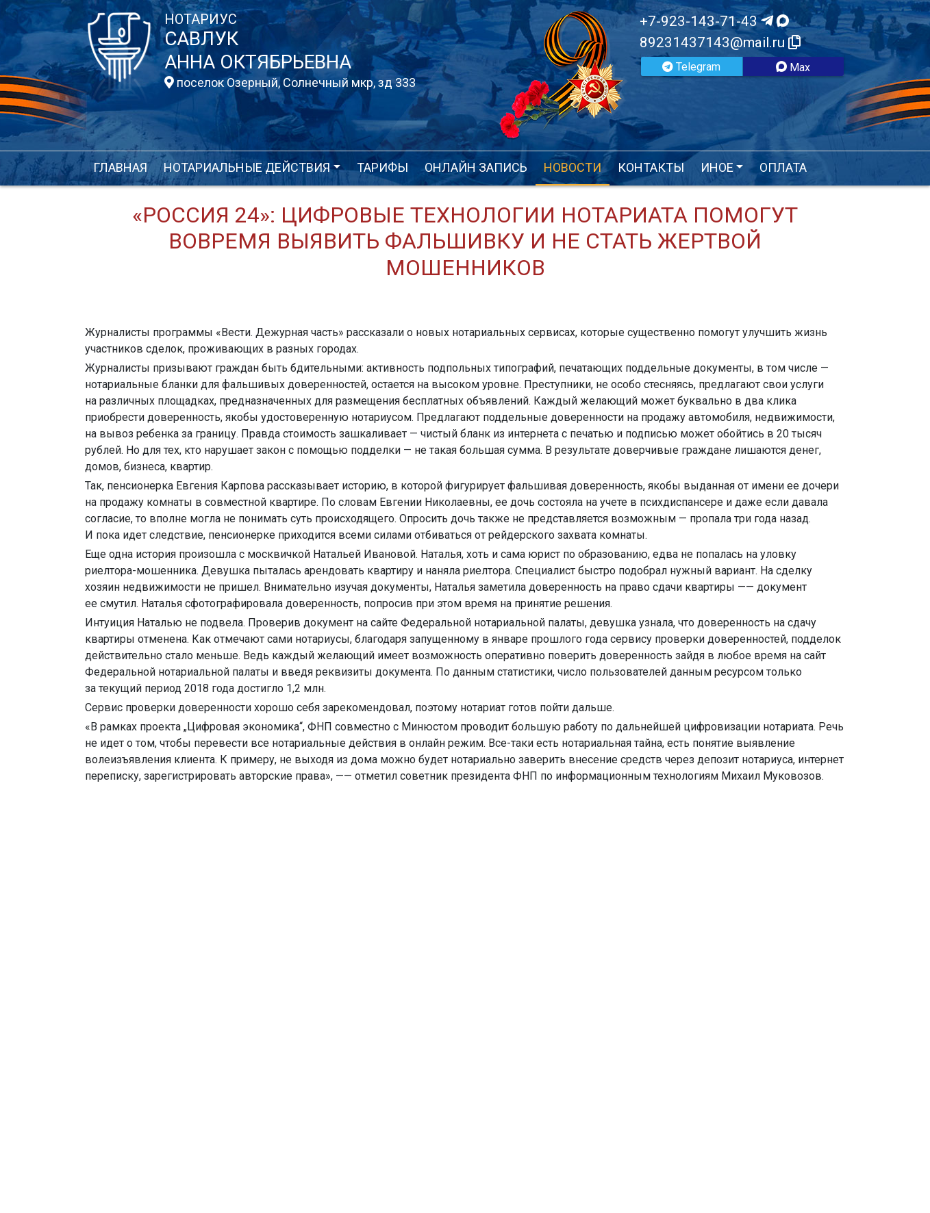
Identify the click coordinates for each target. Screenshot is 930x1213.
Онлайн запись (476, 167)
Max (793, 67)
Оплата (783, 167)
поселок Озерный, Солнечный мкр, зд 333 (290, 83)
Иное (717, 167)
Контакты (651, 167)
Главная (120, 167)
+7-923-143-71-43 (714, 21)
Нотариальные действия (247, 167)
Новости (572, 167)
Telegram (691, 66)
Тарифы (382, 167)
